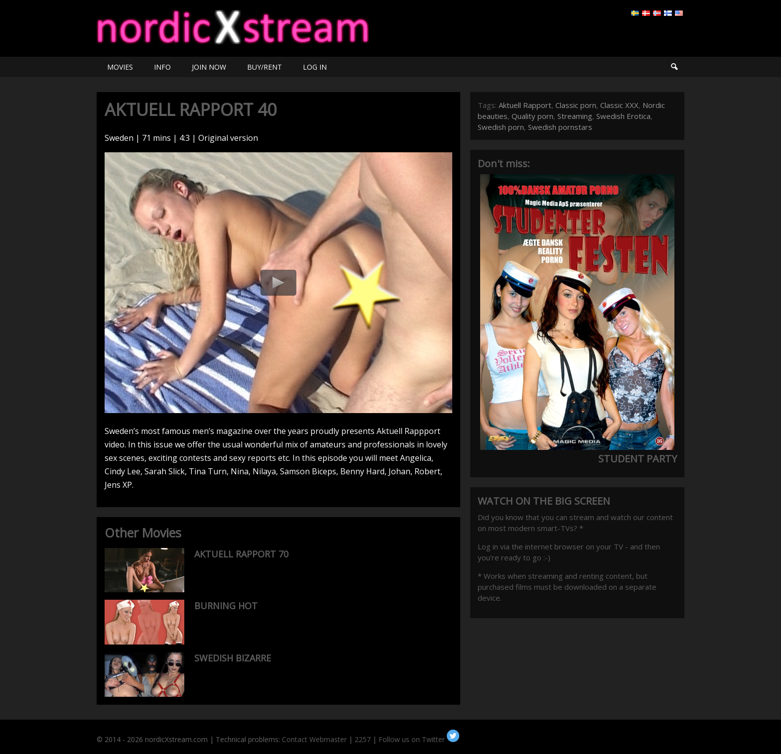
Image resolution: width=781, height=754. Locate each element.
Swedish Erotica (623, 116)
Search (673, 67)
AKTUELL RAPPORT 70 (241, 554)
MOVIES (120, 67)
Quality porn (532, 116)
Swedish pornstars (560, 127)
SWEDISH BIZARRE (232, 658)
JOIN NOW (209, 67)
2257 (363, 739)
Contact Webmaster (314, 739)
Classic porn (575, 105)
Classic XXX (619, 105)
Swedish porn (501, 127)
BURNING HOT (226, 606)
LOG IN (315, 67)
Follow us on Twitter (419, 739)
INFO (162, 67)
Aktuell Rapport (525, 105)
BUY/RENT (264, 67)
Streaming (574, 116)
